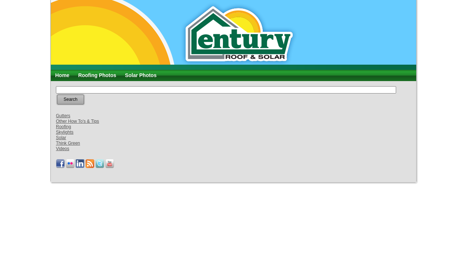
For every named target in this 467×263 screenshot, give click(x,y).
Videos (62, 148)
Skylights (64, 132)
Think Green (68, 143)
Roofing (63, 126)
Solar (61, 137)
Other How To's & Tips (77, 121)
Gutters (63, 115)
